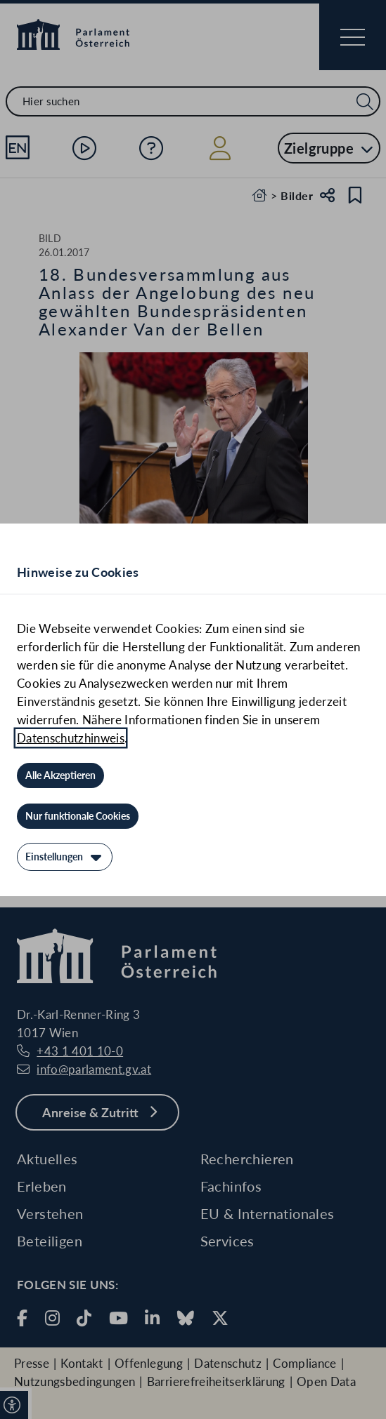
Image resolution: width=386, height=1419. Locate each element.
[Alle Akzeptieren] (60, 775)
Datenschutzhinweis (70, 738)
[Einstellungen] (64, 857)
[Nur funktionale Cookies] (78, 816)
